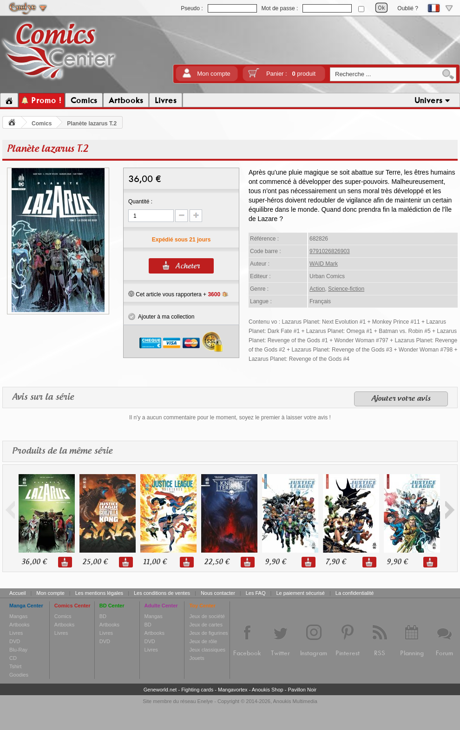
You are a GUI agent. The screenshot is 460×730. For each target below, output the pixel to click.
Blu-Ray (18, 649)
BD (102, 616)
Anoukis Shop (267, 689)
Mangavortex (233, 689)
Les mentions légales (99, 593)
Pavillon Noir (302, 689)
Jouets (196, 658)
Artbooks (19, 624)
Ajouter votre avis (401, 399)
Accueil (17, 593)
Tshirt (15, 666)
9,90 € (275, 562)
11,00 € (154, 562)
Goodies (18, 675)
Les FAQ (256, 593)
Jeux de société (206, 616)
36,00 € (33, 562)
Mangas (18, 616)
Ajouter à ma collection (161, 316)
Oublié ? (407, 8)
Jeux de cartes (206, 624)
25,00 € (94, 562)
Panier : (290, 73)
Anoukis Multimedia (295, 701)
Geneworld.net (160, 689)
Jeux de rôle (203, 641)
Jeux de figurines (208, 633)
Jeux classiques (207, 649)
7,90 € (336, 562)
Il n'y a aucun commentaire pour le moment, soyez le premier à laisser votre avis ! (230, 417)
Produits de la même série (62, 451)
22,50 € (216, 562)
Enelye (205, 701)
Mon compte (213, 73)
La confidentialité (354, 593)
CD (13, 658)
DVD (14, 641)
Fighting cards (197, 689)
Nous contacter (218, 593)
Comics (42, 123)
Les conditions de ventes (162, 593)
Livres (16, 633)
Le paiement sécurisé (300, 593)
